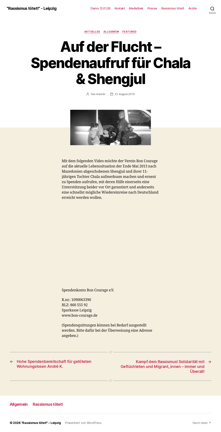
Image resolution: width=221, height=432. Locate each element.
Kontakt (120, 8)
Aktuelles (92, 31)
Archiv (192, 8)
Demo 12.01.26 (100, 8)
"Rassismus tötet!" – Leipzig (41, 422)
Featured (130, 31)
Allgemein (111, 31)
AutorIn (100, 94)
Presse (152, 8)
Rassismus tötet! (172, 8)
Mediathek (136, 8)
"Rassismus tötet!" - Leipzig (32, 8)
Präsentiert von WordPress (83, 422)
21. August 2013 (125, 94)
